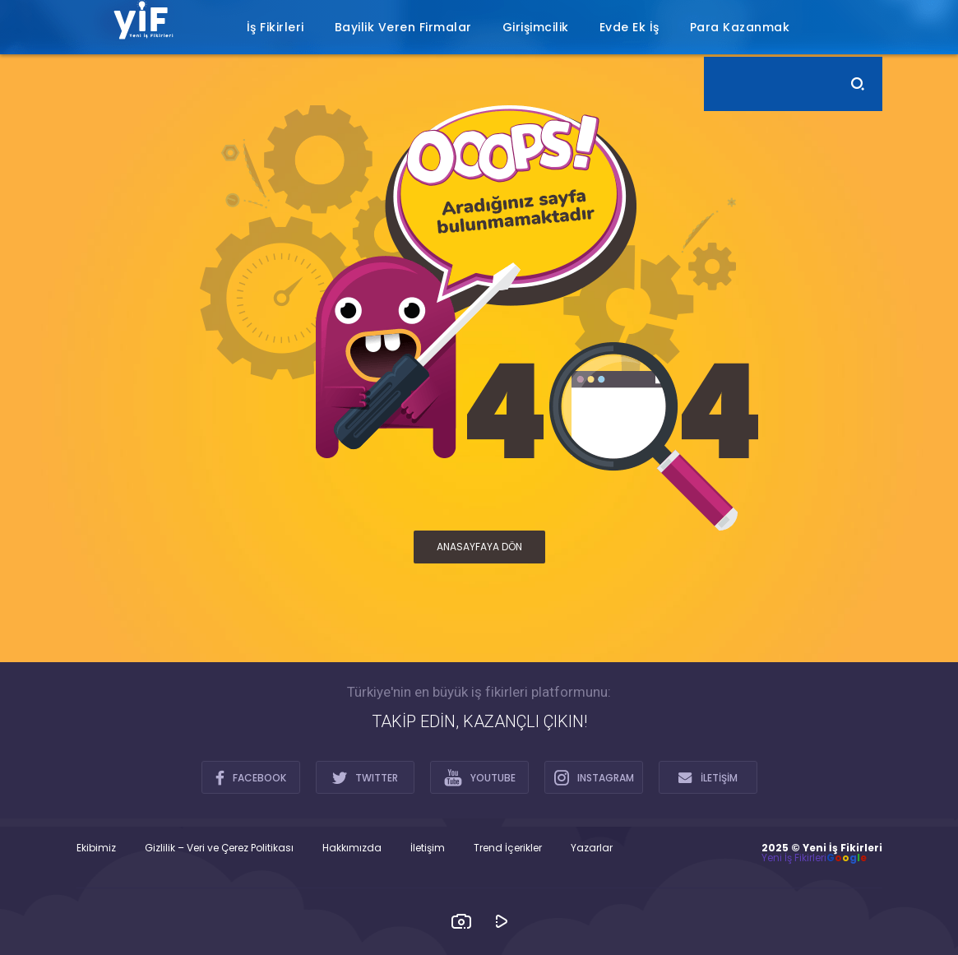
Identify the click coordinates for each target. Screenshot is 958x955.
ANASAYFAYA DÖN (479, 547)
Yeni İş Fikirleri (793, 858)
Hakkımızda (352, 848)
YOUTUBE (480, 777)
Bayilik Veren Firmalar (403, 27)
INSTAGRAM (594, 777)
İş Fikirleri (275, 27)
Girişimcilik (535, 27)
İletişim (427, 848)
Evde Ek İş (629, 27)
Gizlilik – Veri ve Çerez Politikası (219, 848)
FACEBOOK (250, 777)
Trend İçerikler (508, 848)
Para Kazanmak (740, 27)
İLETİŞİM (708, 777)
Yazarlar (592, 848)
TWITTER (365, 777)
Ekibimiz (96, 848)
